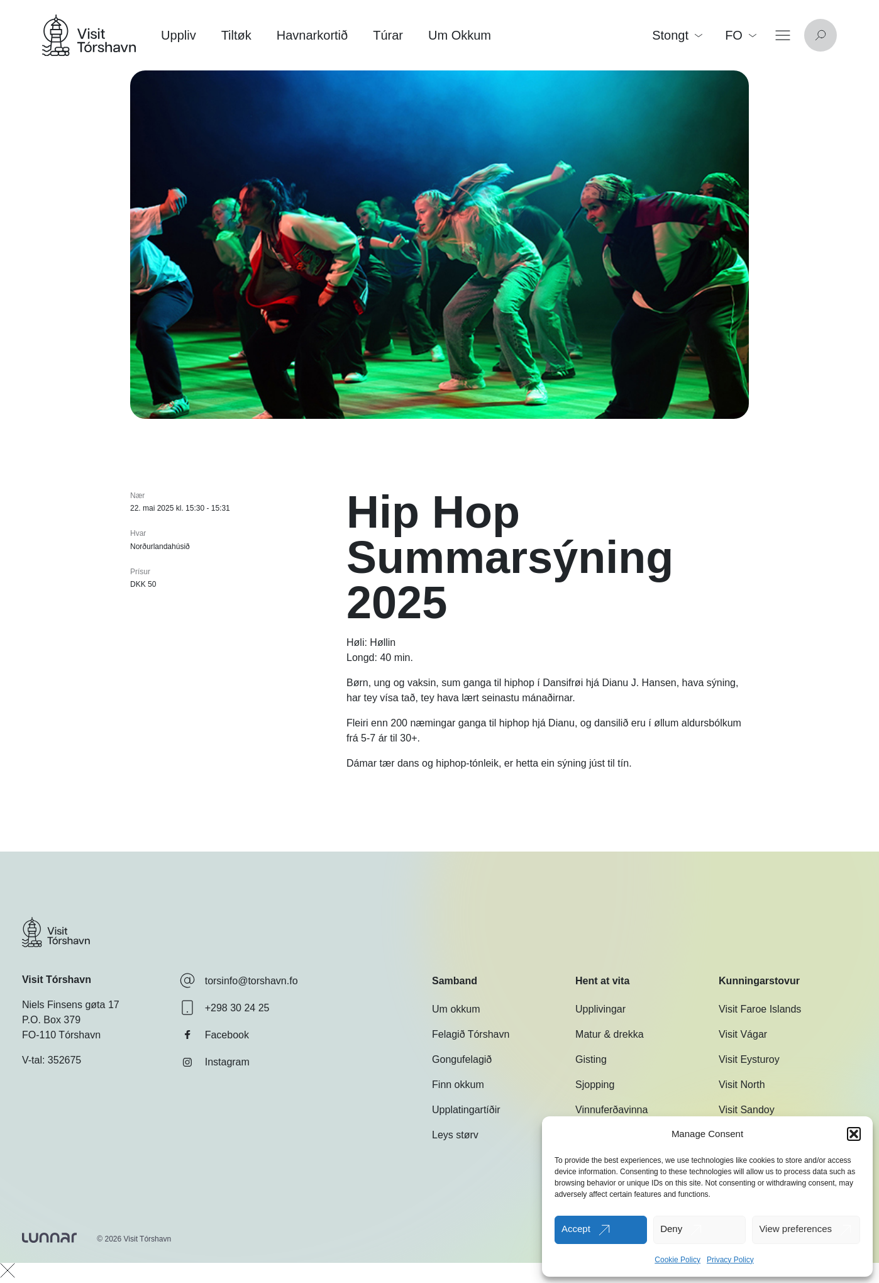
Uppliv (178, 35)
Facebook (214, 1034)
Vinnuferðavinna (611, 1109)
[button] (854, 1134)
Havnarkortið (312, 35)
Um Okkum (459, 35)
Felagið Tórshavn (470, 1034)
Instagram (215, 1062)
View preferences (795, 1228)
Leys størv (455, 1135)
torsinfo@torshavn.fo (239, 980)
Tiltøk (236, 35)
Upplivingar (600, 1009)
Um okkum (456, 1009)
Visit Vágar (743, 1034)
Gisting (591, 1059)
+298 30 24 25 (225, 1007)
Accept (575, 1228)
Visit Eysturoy (749, 1059)
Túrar (388, 35)
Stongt (677, 35)
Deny (671, 1228)
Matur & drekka (609, 1034)
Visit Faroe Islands (760, 1009)
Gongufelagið (462, 1059)
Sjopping (594, 1084)
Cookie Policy (677, 1259)
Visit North (742, 1084)
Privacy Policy (730, 1259)
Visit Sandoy (747, 1109)
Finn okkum (458, 1084)
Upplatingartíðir (466, 1109)
